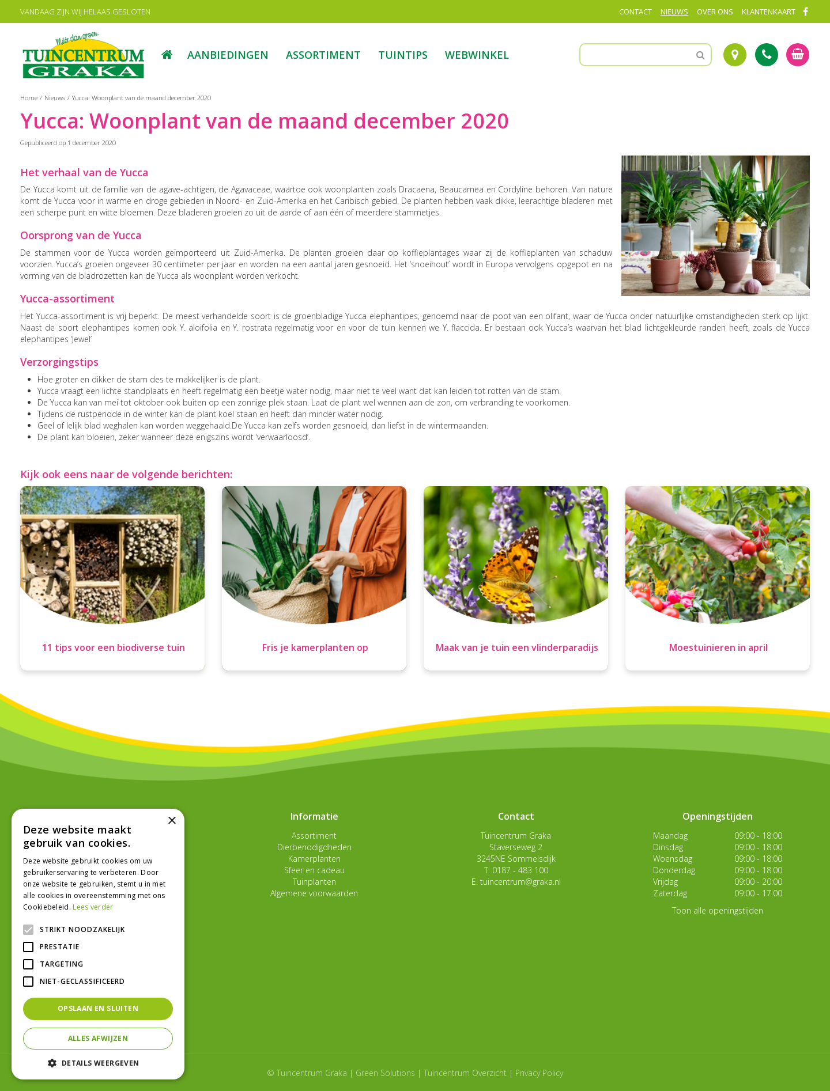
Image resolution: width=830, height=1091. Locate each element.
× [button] (171, 821)
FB (805, 11)
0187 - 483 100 (520, 870)
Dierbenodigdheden (314, 847)
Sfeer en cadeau (314, 870)
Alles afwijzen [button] (98, 1038)
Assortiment (314, 835)
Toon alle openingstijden (717, 910)
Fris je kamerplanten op (315, 647)
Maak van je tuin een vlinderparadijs (517, 647)
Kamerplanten (314, 858)
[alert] (98, 944)
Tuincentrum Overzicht (465, 1072)
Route (734, 54)
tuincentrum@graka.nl (520, 881)
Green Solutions (385, 1072)
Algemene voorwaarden (314, 893)
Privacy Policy (539, 1072)
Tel (766, 54)
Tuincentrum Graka (516, 835)
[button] (98, 1062)
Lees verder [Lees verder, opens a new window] (93, 907)
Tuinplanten (314, 881)
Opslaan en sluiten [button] (98, 1008)
